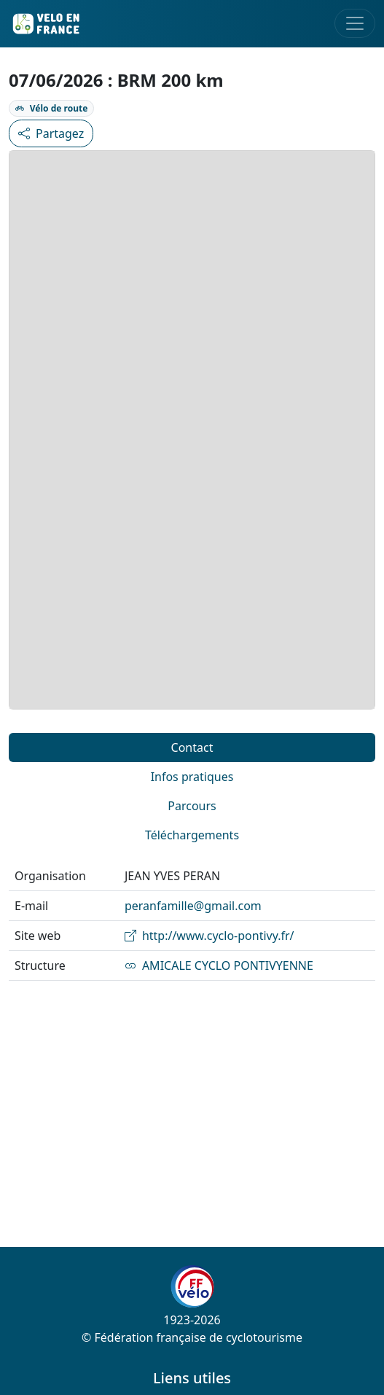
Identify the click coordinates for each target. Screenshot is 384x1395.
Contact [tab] (192, 747)
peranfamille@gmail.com (193, 906)
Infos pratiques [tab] (192, 777)
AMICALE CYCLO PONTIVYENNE (219, 965)
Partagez (51, 133)
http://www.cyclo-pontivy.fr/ (209, 936)
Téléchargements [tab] (192, 835)
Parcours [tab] (192, 806)
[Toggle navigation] (354, 23)
